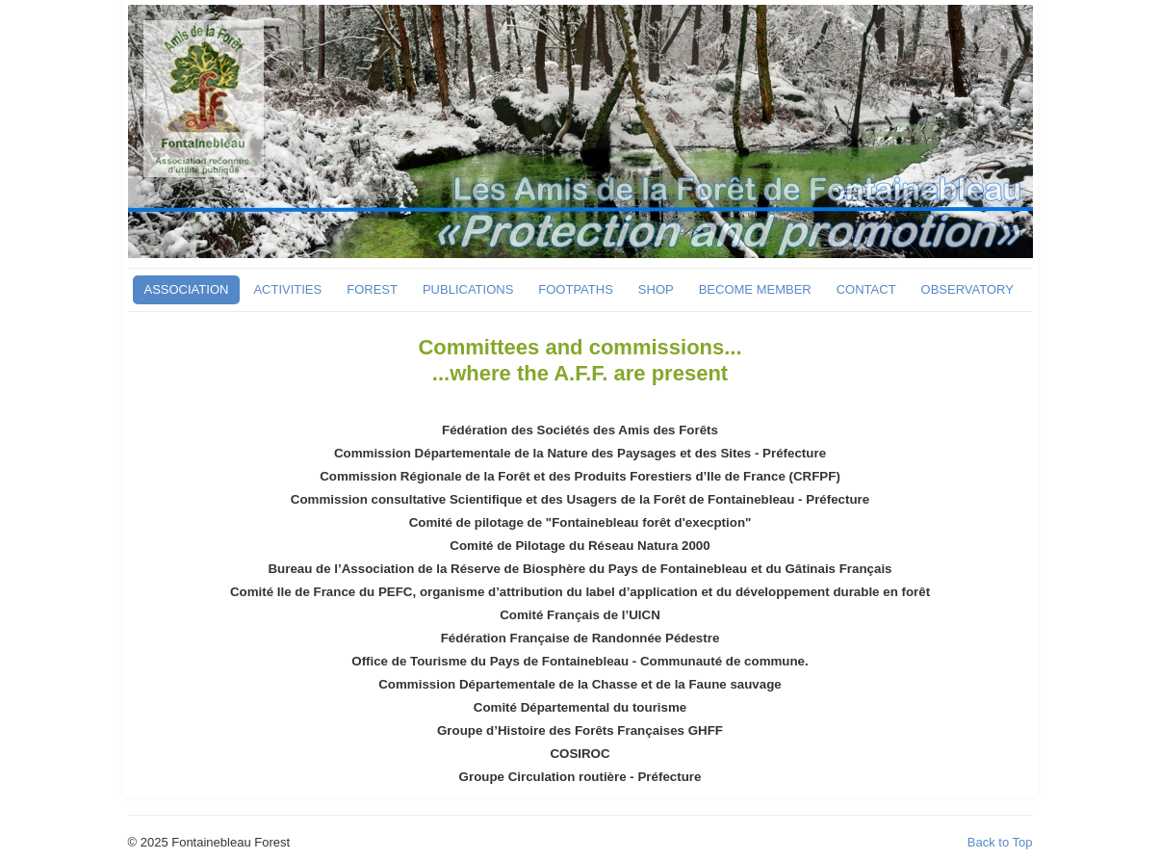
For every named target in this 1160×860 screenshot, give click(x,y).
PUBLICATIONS (468, 289)
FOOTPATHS (575, 289)
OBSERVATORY (967, 289)
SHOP (656, 289)
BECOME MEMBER (755, 289)
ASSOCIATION (186, 289)
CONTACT (866, 289)
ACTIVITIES (287, 289)
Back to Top (1000, 842)
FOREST (372, 289)
